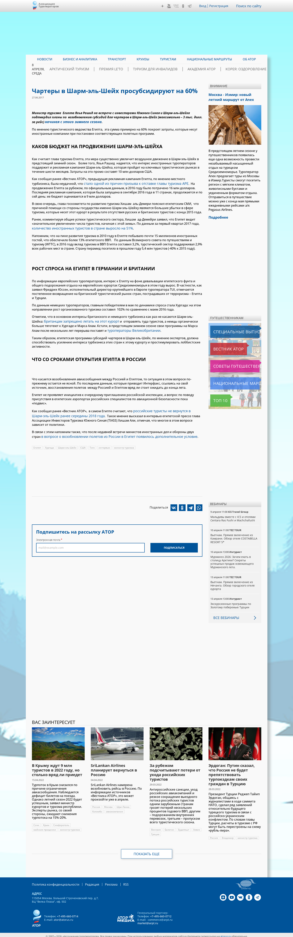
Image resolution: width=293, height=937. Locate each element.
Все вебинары (224, 615)
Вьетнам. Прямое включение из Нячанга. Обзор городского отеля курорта (232, 583)
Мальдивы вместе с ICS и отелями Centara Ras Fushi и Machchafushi (233, 516)
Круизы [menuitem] (143, 59)
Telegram (190, 6)
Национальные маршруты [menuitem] (209, 59)
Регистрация (220, 6)
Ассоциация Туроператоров (49, 5)
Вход (204, 6)
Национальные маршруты (230, 381)
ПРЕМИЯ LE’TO (130, 69)
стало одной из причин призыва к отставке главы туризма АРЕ (132, 182)
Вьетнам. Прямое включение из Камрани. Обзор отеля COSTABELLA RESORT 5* (233, 536)
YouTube (170, 6)
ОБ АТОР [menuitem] (249, 59)
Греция (166, 832)
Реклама (103, 882)
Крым (46, 822)
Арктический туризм (95, 69)
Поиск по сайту (249, 6)
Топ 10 (216, 398)
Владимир (228, 835)
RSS (116, 882)
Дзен (163, 6)
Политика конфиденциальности (53, 882)
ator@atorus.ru (63, 917)
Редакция (86, 882)
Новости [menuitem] (44, 59)
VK (177, 6)
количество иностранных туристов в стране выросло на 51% (78, 226)
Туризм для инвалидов (167, 69)
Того (92, 441)
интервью (105, 441)
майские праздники (45, 827)
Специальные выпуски (228, 329)
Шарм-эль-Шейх (67, 441)
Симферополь (62, 822)
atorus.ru (225, 933)
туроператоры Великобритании (132, 327)
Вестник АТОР (221, 346)
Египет (37, 441)
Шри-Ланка (123, 804)
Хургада (49, 441)
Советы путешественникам (231, 364)
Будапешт (183, 827)
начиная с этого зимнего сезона (70, 121)
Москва (108, 804)
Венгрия (156, 827)
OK (184, 6)
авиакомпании (115, 809)
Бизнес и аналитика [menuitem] (80, 59)
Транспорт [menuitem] (117, 59)
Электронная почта (48, 533)
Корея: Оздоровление (242, 69)
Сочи (36, 822)
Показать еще (146, 851)
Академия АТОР (205, 69)
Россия (96, 804)
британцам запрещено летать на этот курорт (78, 318)
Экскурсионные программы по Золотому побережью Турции (231, 603)
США (83, 441)
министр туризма (125, 441)
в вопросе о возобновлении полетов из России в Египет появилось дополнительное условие (112, 431)
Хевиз (154, 832)
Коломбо (97, 809)
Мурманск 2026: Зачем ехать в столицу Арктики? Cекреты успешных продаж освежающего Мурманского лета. (232, 560)
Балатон (169, 827)
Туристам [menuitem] (168, 59)
